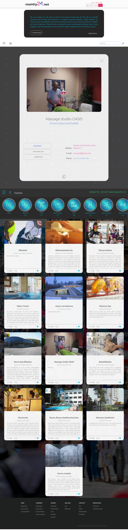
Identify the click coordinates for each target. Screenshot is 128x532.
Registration (24, 508)
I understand (36, 33)
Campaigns (54, 508)
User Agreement (25, 514)
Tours (52, 514)
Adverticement (83, 514)
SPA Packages (54, 511)
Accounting (82, 517)
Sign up (98, 2)
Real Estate (68, 511)
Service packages (40, 517)
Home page (96, 508)
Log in (93, 2)
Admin (80, 511)
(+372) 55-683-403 (81, 160)
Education (53, 517)
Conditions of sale (97, 511)
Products (53, 519)
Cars (66, 508)
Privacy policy (24, 511)
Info (80, 508)
